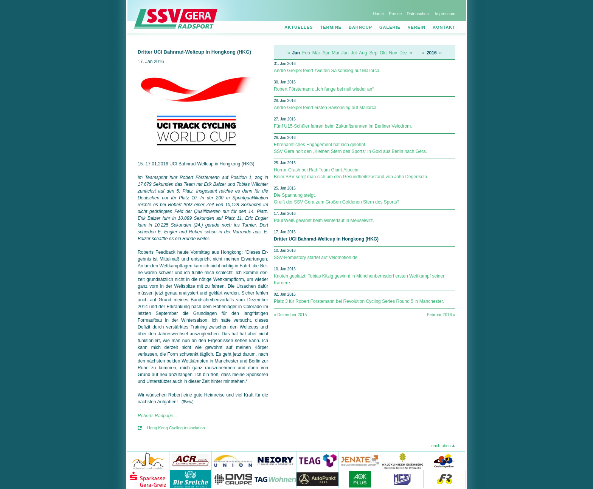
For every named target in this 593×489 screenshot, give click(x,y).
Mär (316, 53)
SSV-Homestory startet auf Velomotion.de (315, 257)
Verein (416, 27)
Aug (363, 53)
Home (378, 13)
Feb (306, 53)
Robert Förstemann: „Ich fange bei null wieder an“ (324, 89)
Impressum (445, 13)
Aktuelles (298, 27)
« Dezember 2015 (290, 314)
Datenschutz (418, 13)
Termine (331, 27)
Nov (393, 53)
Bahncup (360, 27)
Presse (395, 13)
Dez (403, 53)
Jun (345, 53)
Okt (383, 53)
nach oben (441, 445)
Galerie (390, 27)
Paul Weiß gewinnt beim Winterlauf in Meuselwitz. (324, 220)
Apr (325, 53)
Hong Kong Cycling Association (176, 428)
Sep (373, 53)
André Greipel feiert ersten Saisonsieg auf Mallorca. (326, 107)
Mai (335, 53)
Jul (354, 53)
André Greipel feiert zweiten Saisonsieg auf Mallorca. (327, 70)
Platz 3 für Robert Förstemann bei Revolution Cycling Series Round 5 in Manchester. (359, 301)
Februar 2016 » (441, 314)
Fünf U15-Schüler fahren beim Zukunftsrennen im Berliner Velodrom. (343, 126)
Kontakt (444, 27)
